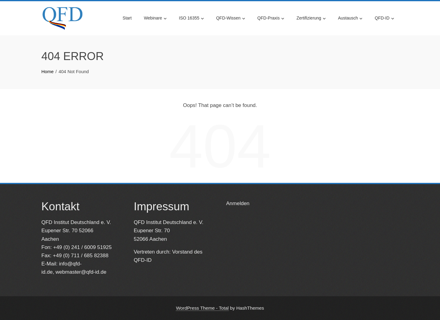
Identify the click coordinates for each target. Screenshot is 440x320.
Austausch (350, 18)
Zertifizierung (311, 18)
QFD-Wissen (230, 18)
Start (127, 18)
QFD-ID (384, 18)
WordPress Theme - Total (202, 308)
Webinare (155, 18)
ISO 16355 (191, 18)
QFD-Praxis (270, 18)
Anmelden (238, 203)
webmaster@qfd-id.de (81, 272)
